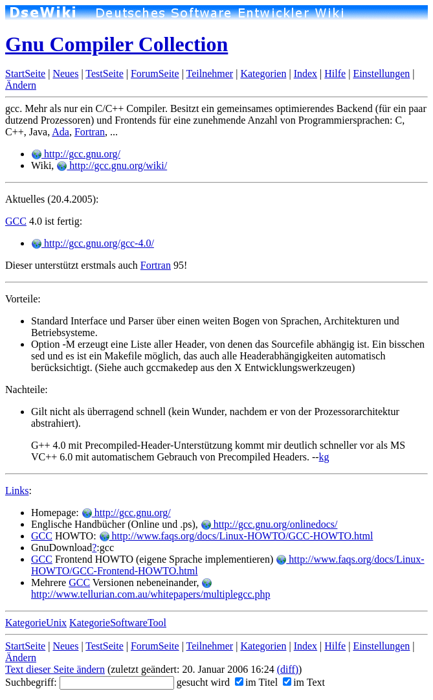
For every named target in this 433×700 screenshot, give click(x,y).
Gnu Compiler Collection (116, 44)
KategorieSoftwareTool (117, 622)
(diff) (287, 669)
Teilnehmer (210, 73)
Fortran (89, 131)
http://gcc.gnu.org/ (75, 153)
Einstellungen (381, 73)
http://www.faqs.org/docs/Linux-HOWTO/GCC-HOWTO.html (236, 535)
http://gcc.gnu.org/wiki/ (111, 165)
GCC (16, 221)
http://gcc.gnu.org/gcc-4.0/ (92, 243)
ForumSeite (155, 73)
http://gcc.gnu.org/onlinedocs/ (269, 524)
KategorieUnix (36, 622)
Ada (60, 131)
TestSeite (104, 73)
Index (305, 73)
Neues (65, 73)
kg (324, 456)
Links (16, 490)
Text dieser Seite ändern (55, 669)
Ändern (20, 85)
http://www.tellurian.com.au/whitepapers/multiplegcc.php (151, 589)
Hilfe (335, 73)
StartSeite (25, 73)
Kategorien (263, 73)
